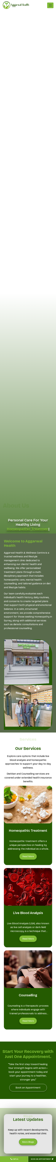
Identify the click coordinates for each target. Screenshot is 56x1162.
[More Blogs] (28, 1142)
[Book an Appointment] (28, 1087)
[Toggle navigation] (50, 5)
